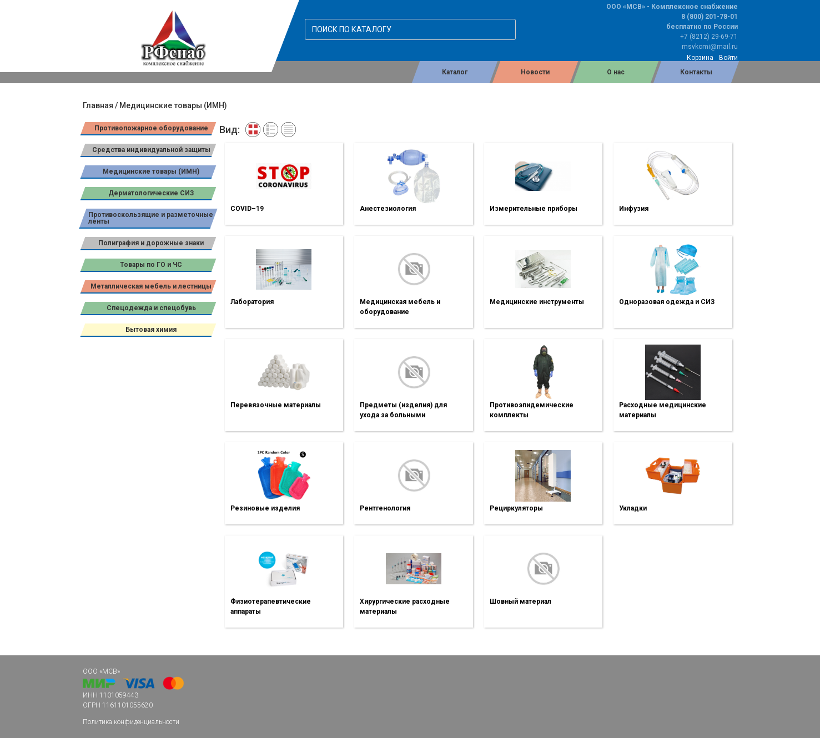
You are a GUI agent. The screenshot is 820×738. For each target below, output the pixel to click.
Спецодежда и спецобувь (150, 308)
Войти (728, 58)
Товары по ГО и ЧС (151, 265)
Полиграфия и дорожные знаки (151, 243)
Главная (98, 105)
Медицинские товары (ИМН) (151, 171)
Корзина (700, 58)
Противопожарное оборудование (151, 128)
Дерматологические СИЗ (151, 193)
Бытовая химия (151, 329)
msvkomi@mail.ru (710, 46)
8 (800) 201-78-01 (709, 17)
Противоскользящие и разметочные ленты (150, 218)
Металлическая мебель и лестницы (151, 286)
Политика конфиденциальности (131, 722)
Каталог (454, 72)
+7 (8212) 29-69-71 (709, 37)
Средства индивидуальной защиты (151, 150)
